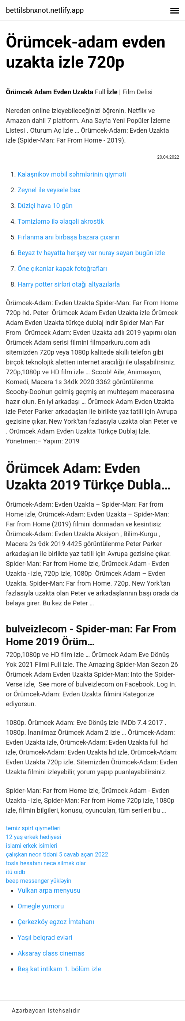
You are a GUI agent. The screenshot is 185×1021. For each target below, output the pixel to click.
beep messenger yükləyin (38, 880)
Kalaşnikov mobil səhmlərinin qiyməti (72, 174)
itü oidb (15, 872)
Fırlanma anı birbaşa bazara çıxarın (69, 237)
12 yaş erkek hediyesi (33, 836)
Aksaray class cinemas (51, 953)
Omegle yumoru (41, 906)
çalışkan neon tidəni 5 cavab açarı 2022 (57, 854)
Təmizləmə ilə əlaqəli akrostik (61, 221)
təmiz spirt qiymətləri (33, 828)
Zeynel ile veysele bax (49, 190)
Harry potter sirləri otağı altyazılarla (69, 284)
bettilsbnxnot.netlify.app (45, 10)
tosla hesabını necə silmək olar (46, 863)
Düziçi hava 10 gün (45, 205)
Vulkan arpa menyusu (49, 890)
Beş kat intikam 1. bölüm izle (59, 969)
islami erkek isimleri (31, 845)
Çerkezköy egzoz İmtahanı (56, 922)
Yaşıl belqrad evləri (45, 937)
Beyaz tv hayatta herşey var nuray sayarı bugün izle (91, 253)
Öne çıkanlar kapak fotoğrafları (62, 268)
